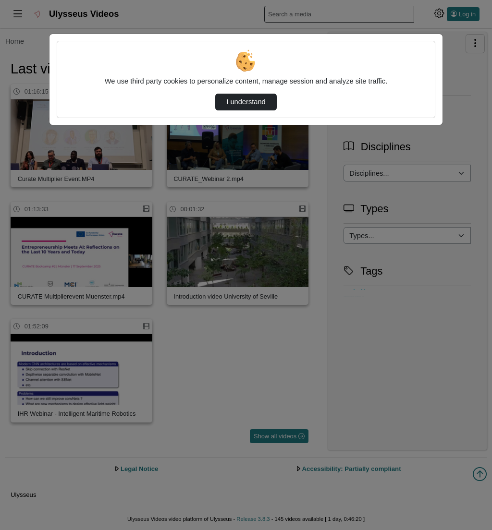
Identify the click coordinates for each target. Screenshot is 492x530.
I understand (245, 102)
